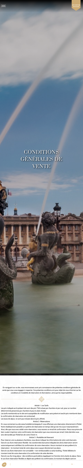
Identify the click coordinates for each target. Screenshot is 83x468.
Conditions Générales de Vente (41, 159)
